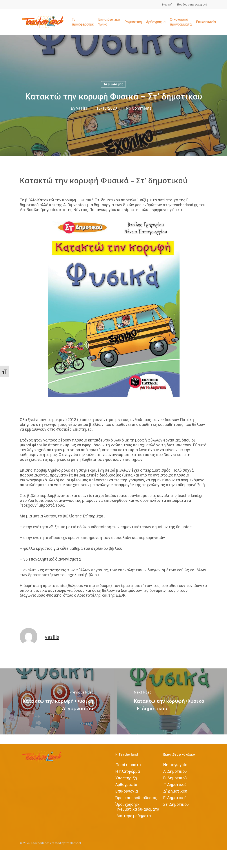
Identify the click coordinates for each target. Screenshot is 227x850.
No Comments (139, 108)
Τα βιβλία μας (113, 84)
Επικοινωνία (126, 791)
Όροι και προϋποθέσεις (136, 797)
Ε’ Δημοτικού (175, 797)
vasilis (81, 108)
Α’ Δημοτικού (175, 771)
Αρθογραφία (126, 784)
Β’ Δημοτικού (175, 778)
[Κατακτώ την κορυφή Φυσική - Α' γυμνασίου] (57, 701)
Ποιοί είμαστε (128, 764)
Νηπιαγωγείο (175, 764)
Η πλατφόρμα (127, 771)
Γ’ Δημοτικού (175, 784)
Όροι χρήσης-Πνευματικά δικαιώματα (137, 806)
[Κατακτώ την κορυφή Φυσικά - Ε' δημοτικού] (170, 701)
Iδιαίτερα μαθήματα (133, 815)
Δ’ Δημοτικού (175, 791)
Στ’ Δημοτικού (176, 804)
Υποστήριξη (126, 778)
